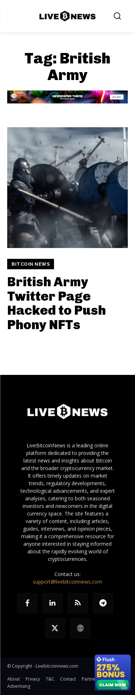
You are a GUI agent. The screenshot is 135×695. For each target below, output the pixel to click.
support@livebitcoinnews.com (67, 581)
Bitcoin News (31, 264)
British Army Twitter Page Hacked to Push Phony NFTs (56, 303)
